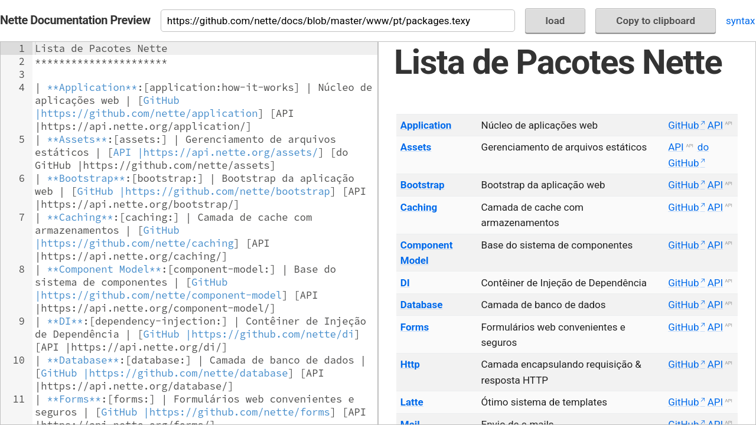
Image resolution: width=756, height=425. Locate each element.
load (555, 21)
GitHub (683, 125)
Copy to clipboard (655, 21)
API (715, 125)
